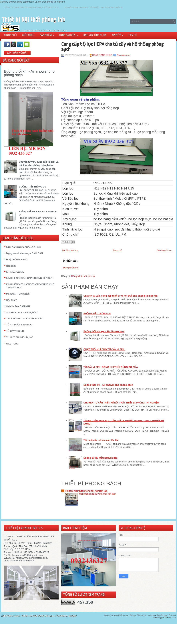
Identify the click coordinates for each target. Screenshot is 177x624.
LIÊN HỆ (132, 35)
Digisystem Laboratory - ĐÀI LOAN (24, 253)
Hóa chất (11, 265)
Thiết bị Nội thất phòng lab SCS (33, 22)
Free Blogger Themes (166, 615)
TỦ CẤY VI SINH (15, 331)
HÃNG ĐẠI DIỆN (69, 34)
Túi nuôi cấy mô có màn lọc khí (101, 440)
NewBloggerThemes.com (164, 617)
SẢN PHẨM (48, 34)
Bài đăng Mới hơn (70, 250)
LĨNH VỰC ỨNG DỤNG (94, 35)
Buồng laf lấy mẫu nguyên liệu (100, 457)
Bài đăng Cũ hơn (164, 250)
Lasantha (150, 615)
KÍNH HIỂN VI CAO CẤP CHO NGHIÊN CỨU (29, 278)
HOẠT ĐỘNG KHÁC (16, 259)
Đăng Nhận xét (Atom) (83, 276)
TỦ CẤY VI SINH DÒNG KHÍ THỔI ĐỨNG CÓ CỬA (110, 367)
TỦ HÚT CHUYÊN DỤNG (19, 337)
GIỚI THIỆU (28, 35)
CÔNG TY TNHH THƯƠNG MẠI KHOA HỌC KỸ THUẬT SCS (31, 7)
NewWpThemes (121, 615)
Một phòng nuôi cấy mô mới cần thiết (97, 494)
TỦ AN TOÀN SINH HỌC (19, 324)
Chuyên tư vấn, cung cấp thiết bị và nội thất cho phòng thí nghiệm (120, 295)
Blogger (73, 615)
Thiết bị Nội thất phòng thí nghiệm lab (86, 491)
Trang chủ (117, 250)
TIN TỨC (119, 34)
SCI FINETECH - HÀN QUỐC (21, 312)
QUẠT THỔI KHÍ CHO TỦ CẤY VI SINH (104, 349)
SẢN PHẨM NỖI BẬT (17, 53)
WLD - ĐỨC (12, 343)
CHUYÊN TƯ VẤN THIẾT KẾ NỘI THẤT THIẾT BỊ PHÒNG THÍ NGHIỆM (121, 402)
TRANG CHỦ (10, 35)
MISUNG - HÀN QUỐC (18, 294)
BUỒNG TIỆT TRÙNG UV (32, 186)
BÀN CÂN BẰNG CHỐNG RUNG (23, 247)
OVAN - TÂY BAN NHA (18, 306)
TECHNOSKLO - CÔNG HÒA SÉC (24, 318)
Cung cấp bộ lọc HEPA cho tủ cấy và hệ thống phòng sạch (112, 47)
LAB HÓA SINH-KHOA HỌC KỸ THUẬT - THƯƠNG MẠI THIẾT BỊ (93, 7)
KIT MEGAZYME (15, 271)
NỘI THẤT (11, 300)
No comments (123, 55)
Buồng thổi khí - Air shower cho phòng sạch (29, 73)
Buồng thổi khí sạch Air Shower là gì (103, 331)
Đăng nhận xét (70, 267)
